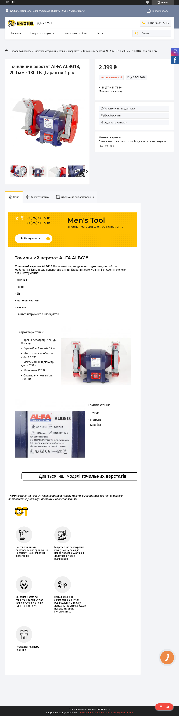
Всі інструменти (30, 238)
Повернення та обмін (75, 33)
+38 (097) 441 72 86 (37, 218)
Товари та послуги (40, 33)
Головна (16, 33)
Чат (164, 706)
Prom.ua (106, 709)
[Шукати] (136, 33)
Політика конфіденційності (119, 712)
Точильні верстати (69, 51)
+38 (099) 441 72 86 (37, 223)
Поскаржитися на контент (92, 712)
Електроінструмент (45, 51)
